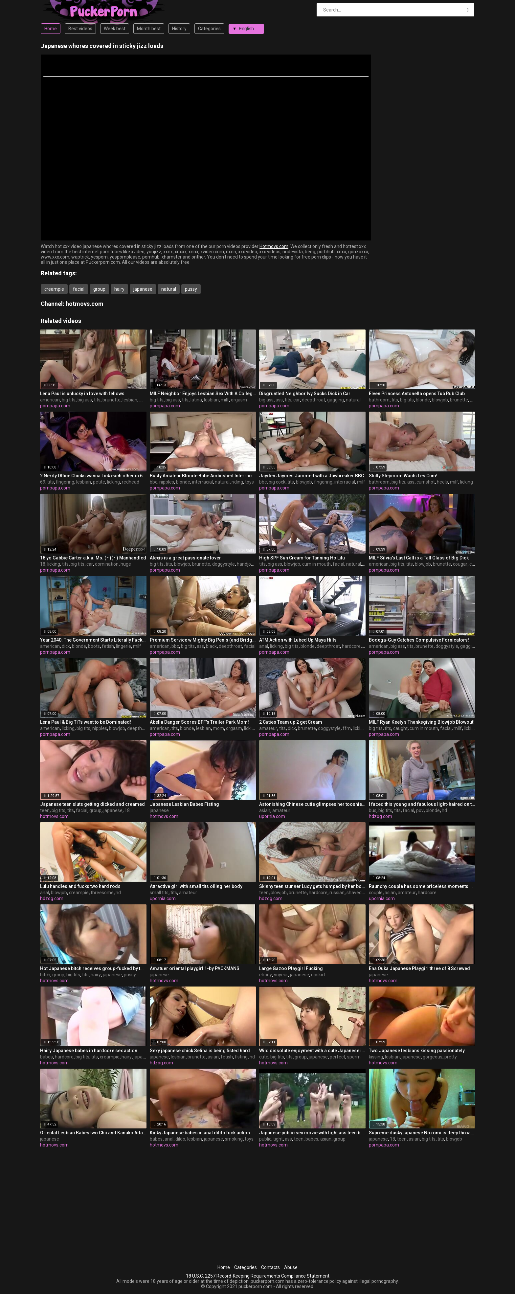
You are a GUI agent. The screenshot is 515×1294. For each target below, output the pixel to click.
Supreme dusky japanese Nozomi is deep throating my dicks (422, 1132)
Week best (114, 28)
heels (442, 482)
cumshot (425, 482)
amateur (268, 728)
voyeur (281, 974)
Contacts (270, 1267)
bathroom (379, 399)
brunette (111, 399)
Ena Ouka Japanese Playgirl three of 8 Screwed (419, 968)
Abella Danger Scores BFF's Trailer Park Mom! (199, 722)
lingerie (123, 646)
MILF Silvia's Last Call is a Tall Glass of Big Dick (419, 557)
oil (365, 646)
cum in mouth (316, 564)
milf (225, 399)
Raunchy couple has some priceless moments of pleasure (422, 886)
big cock (277, 482)
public (265, 1139)
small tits (159, 892)
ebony (265, 974)
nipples (166, 482)
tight (278, 1139)
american (50, 399)
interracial (202, 482)
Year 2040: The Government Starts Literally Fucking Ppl (93, 640)
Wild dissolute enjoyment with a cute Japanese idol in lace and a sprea (312, 1050)
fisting (241, 1056)
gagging (335, 399)
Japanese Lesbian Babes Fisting (184, 804)
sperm (354, 1056)
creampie (54, 289)
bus (372, 810)
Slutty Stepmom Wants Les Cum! (403, 475)
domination (107, 564)
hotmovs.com (84, 303)
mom (218, 728)
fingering (65, 482)
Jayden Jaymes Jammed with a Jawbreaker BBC (311, 475)
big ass (85, 399)
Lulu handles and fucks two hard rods (80, 886)
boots (94, 646)
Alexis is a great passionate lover (185, 557)
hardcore (351, 646)
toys (249, 482)
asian (264, 810)
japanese (142, 289)
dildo (180, 1139)
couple (376, 892)
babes (46, 1056)
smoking (234, 1139)
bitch (45, 974)
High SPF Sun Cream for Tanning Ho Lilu (302, 557)
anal (263, 646)
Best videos (80, 28)
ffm (347, 728)
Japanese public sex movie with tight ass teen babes (312, 1132)
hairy (119, 289)
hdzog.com (380, 816)
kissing (376, 1056)
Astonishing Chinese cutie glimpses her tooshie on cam (312, 804)
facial (78, 289)
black (211, 646)
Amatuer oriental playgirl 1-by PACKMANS (194, 968)
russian (337, 892)
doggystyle (223, 564)
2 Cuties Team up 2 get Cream (290, 722)
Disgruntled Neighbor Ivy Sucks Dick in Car (304, 393)
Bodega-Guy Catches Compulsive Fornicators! (419, 640)
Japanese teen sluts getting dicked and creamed (92, 804)
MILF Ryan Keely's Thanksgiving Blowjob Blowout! (422, 722)
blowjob (440, 399)
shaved (354, 892)
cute (263, 1056)
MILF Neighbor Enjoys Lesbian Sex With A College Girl (203, 393)
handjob (245, 564)
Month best (149, 28)
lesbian (130, 399)
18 (42, 564)
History (179, 28)
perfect (337, 1056)
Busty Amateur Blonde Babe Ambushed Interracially (203, 475)
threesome (102, 892)
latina (196, 399)
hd (444, 810)
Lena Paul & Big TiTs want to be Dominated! (85, 722)
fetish (108, 646)
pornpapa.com (55, 405)
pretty (450, 1056)
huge (126, 564)
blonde (423, 399)
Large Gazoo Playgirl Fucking (291, 968)
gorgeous (432, 1056)
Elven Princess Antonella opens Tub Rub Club (417, 393)
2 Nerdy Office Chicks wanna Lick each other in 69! (93, 475)
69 (42, 482)
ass (279, 399)
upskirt (318, 974)
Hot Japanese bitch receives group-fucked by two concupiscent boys (93, 968)
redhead (130, 482)
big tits (69, 399)
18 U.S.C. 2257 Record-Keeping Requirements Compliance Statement (257, 1276)
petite (99, 482)
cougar (460, 564)
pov (420, 810)
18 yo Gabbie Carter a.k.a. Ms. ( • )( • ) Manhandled (93, 557)
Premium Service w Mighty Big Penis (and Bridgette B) (203, 640)
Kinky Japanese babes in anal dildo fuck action (200, 1132)
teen (45, 810)
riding (237, 482)
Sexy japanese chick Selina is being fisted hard (200, 1050)
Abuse (291, 1267)
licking (113, 482)
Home (50, 28)
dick (66, 646)
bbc (153, 482)
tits (97, 399)
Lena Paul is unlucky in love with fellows (82, 393)
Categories (209, 28)
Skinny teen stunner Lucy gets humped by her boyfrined (312, 886)
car (296, 399)
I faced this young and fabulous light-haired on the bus (422, 804)
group (99, 289)
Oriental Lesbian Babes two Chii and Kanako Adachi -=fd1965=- (93, 1132)
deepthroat (313, 399)
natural (168, 289)
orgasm (239, 399)
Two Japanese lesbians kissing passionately (417, 1050)
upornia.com (272, 816)
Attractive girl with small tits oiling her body (196, 886)
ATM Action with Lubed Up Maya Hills (298, 640)
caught (400, 728)
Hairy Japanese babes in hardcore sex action (88, 1050)
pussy (191, 289)
